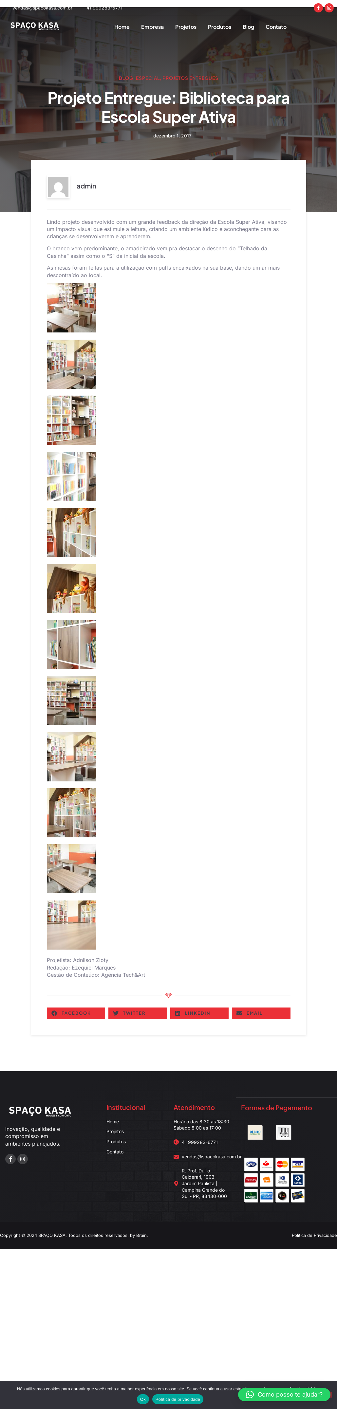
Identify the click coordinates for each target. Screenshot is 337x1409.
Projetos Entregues (190, 78)
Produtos (219, 26)
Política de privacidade (178, 1399)
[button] (76, 1013)
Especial (148, 78)
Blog (248, 26)
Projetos (186, 26)
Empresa (152, 26)
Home (122, 26)
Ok (143, 1399)
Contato (276, 26)
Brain (141, 1235)
